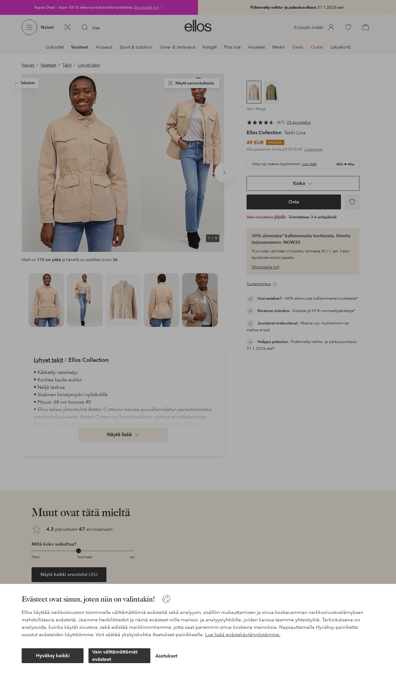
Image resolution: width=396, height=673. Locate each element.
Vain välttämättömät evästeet (114, 655)
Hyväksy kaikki (53, 655)
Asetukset (166, 656)
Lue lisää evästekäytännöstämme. (242, 634)
